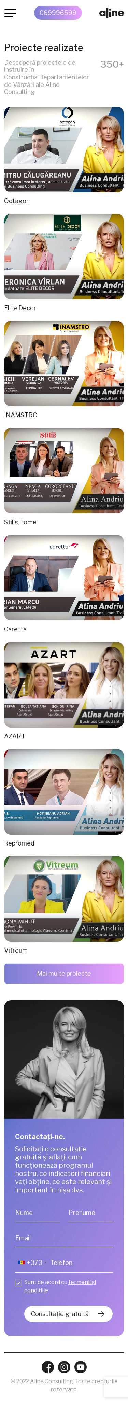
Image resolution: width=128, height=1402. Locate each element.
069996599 (58, 12)
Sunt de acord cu (60, 1286)
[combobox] (31, 1262)
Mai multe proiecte (64, 973)
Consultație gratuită (60, 1314)
